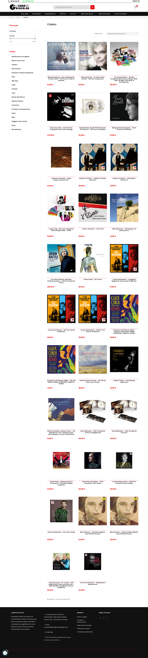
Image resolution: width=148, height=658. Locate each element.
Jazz (13, 93)
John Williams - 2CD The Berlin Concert (124, 432)
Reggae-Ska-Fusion (19, 121)
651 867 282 (29, 1)
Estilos (12, 51)
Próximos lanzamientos (21, 109)
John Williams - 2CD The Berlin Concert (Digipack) (92, 432)
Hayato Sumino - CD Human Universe (124, 179)
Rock (13, 125)
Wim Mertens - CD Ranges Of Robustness (124, 229)
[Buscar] (72, 7)
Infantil (14, 89)
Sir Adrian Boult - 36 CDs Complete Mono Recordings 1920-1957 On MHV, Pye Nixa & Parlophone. (124, 79)
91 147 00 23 (15, 1)
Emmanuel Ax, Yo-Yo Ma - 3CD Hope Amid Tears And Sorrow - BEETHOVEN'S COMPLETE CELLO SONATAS (61, 585)
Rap (13, 117)
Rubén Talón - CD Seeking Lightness (124, 381)
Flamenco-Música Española (22, 73)
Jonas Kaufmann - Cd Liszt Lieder (61, 532)
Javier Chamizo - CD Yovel (93, 229)
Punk (14, 113)
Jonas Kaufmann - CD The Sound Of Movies (61, 331)
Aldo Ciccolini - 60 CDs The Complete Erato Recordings (61, 128)
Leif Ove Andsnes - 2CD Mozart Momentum (92, 583)
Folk (13, 77)
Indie (14, 85)
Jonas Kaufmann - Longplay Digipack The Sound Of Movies (124, 280)
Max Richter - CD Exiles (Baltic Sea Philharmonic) (92, 533)
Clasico (14, 65)
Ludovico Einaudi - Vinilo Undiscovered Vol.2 (61, 179)
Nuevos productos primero (123, 33)
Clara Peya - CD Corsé (93, 279)
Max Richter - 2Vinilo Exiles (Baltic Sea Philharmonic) (124, 533)
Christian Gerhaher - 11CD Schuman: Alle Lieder (92, 482)
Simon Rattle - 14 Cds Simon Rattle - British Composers (92, 78)
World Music (16, 129)
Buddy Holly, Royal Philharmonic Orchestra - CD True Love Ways (93, 128)
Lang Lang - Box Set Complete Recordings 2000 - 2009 (61, 229)
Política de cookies (83, 629)
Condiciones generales (85, 632)
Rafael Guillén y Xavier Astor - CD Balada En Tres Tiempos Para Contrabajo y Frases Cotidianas (61, 432)
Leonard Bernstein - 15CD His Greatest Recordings (124, 482)
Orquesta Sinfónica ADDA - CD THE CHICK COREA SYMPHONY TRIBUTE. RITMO (61, 382)
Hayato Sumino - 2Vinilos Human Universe (92, 179)
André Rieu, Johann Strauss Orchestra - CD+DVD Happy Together (61, 483)
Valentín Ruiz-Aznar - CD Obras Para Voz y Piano (93, 381)
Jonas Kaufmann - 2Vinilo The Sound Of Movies (92, 331)
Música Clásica (17, 101)
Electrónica (16, 69)
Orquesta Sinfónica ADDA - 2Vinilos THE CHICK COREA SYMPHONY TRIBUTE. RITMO (124, 331)
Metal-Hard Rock (18, 97)
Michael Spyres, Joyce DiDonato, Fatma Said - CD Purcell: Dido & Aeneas (61, 78)
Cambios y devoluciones (81, 621)
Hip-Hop (15, 81)
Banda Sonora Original (20, 57)
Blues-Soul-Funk (18, 61)
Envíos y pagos (82, 617)
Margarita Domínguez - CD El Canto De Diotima (124, 128)
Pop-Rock (15, 105)
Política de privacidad (84, 625)
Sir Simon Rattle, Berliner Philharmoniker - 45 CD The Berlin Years (61, 281)
